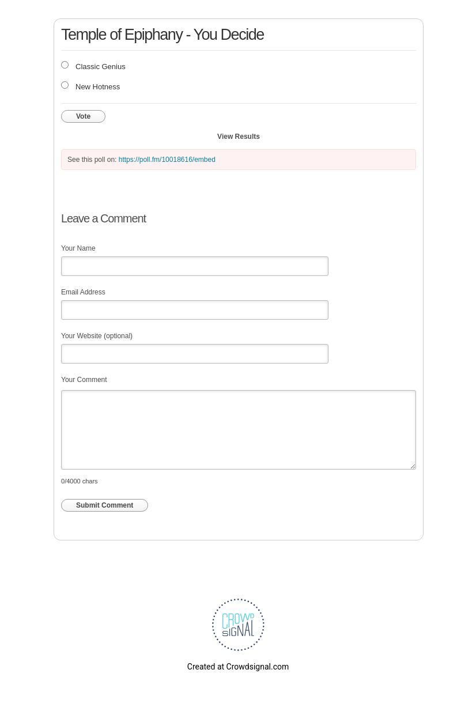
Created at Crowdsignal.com (238, 666)
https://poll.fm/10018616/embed (167, 160)
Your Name (78, 248)
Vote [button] (83, 116)
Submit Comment (104, 505)
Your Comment (84, 380)
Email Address (83, 292)
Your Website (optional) (97, 336)
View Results (238, 137)
